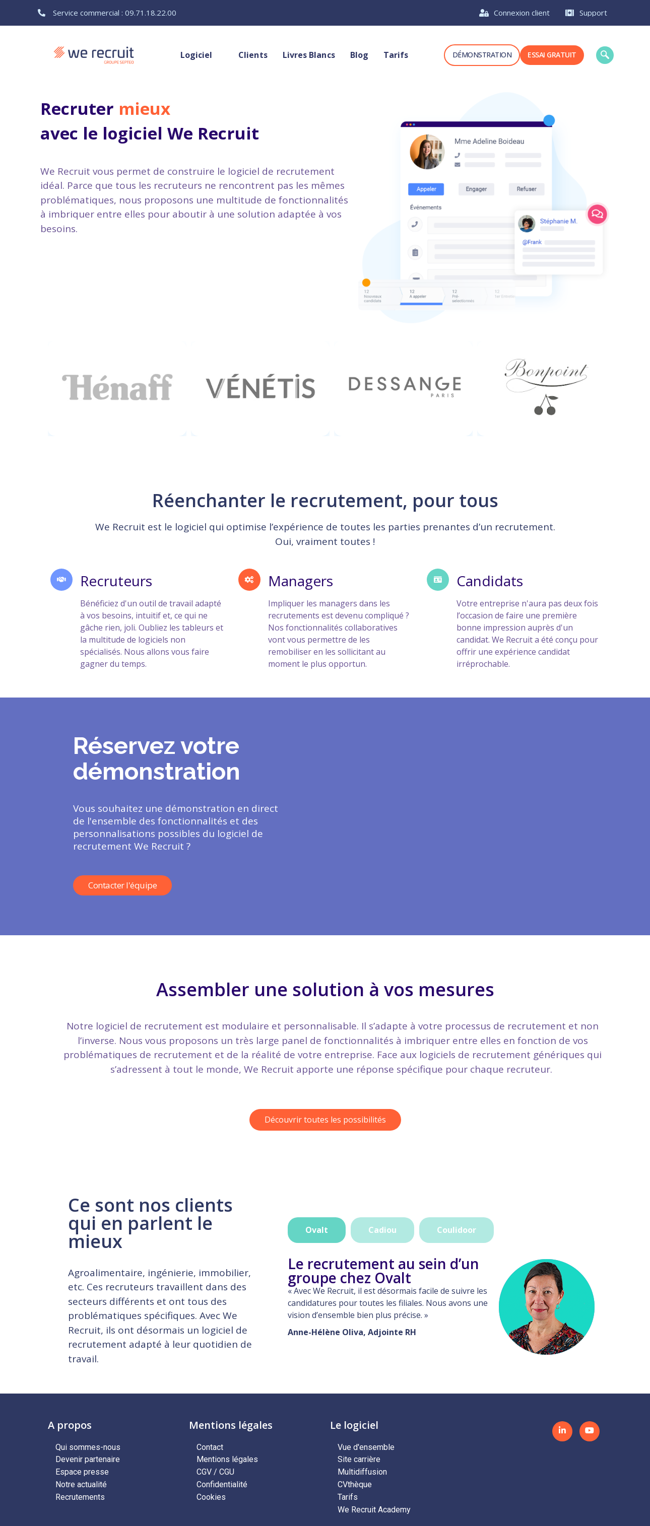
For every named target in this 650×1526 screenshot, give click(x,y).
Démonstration (482, 54)
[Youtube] (589, 1431)
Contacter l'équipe (122, 885)
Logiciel (202, 54)
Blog (359, 54)
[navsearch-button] (605, 55)
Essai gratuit (552, 54)
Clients (253, 54)
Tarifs (395, 54)
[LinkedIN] (562, 1431)
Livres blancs (309, 54)
